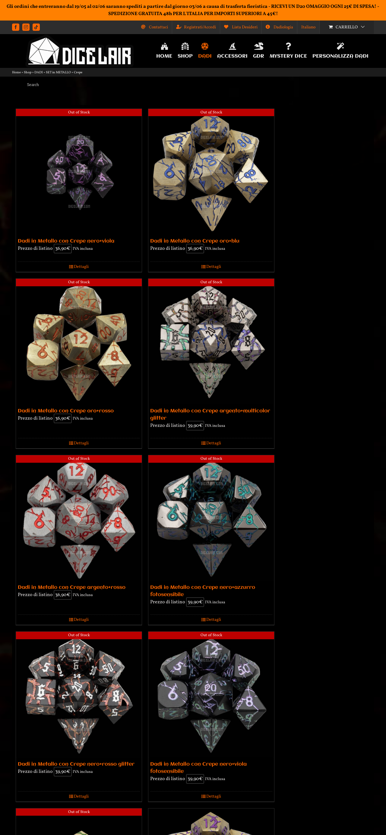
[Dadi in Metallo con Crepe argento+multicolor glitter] (211, 342)
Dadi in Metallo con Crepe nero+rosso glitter (76, 764)
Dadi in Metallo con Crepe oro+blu (194, 241)
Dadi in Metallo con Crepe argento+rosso (71, 587)
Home (16, 72)
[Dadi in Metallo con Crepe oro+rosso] (79, 342)
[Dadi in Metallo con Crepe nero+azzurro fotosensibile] (211, 518)
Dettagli (81, 267)
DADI (38, 72)
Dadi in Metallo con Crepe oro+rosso (66, 411)
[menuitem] (308, 27)
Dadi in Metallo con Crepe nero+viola (66, 241)
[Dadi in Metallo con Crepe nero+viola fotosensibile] (211, 694)
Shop (27, 72)
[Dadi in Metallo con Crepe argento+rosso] (79, 518)
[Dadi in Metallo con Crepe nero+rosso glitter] (79, 694)
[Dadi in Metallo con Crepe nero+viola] (79, 172)
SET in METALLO (58, 72)
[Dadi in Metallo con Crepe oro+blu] (211, 172)
